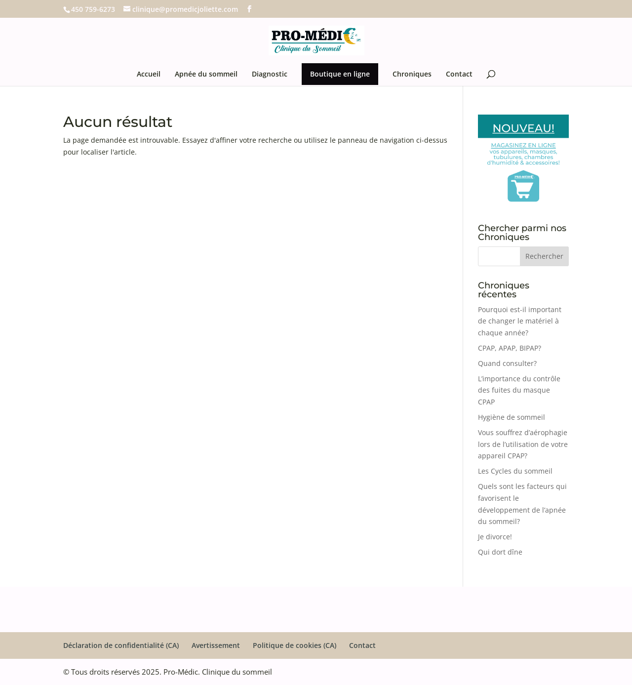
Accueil (148, 75)
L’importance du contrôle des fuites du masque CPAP (519, 390)
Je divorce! (495, 536)
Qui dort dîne (500, 552)
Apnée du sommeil (206, 75)
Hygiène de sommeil (511, 417)
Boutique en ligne (340, 74)
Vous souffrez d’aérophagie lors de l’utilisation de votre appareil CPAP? (523, 444)
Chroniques (412, 75)
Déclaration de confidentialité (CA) (121, 645)
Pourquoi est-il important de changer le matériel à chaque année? (519, 321)
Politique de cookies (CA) (294, 645)
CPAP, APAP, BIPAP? (509, 348)
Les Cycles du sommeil (515, 471)
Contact (459, 75)
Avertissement (216, 645)
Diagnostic (269, 75)
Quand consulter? (507, 363)
